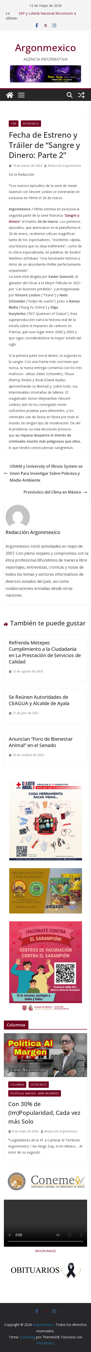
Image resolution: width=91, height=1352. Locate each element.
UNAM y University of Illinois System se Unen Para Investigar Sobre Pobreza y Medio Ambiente (43, 473)
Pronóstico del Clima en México (55, 492)
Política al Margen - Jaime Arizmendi (34, 1093)
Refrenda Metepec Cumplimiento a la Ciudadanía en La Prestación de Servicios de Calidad (45, 652)
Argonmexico (45, 47)
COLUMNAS (17, 1084)
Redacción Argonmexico (64, 166)
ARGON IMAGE (45, 1251)
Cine (14, 123)
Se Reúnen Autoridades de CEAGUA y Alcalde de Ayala (39, 700)
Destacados (31, 123)
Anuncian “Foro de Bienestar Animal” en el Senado (41, 742)
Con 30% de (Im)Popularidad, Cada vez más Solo (44, 1112)
